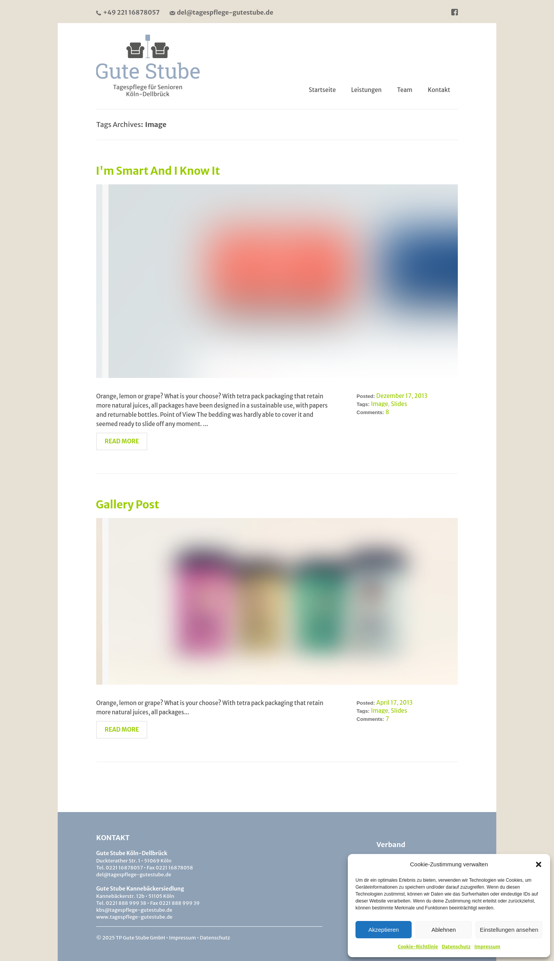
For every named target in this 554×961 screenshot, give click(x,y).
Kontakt (439, 90)
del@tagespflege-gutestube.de (221, 12)
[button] (538, 864)
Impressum (487, 946)
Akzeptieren (383, 929)
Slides (399, 404)
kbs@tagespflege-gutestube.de (134, 910)
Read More (122, 441)
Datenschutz (456, 946)
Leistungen (366, 90)
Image (379, 404)
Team (404, 90)
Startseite (322, 90)
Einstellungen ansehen (509, 929)
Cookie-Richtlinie (418, 946)
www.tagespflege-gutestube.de (134, 917)
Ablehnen (443, 929)
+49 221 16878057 (128, 12)
